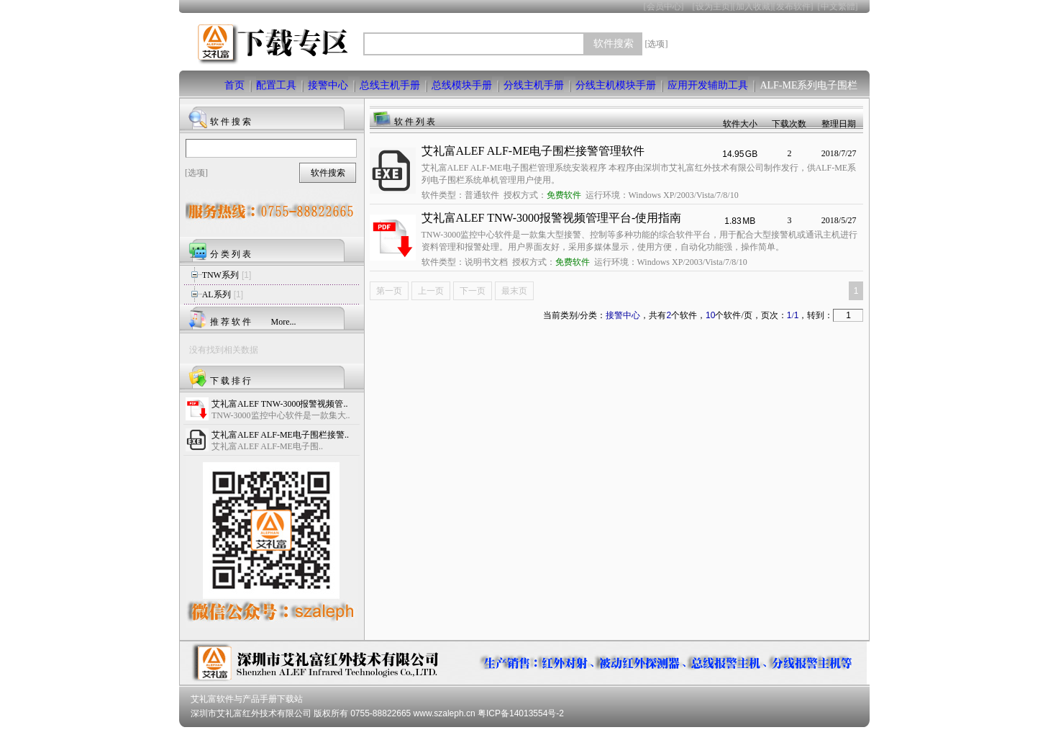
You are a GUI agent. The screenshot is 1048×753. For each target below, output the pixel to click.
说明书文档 (486, 262)
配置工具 (276, 85)
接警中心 (328, 85)
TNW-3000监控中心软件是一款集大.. (280, 415)
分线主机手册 (534, 85)
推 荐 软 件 (230, 322)
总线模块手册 (462, 85)
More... (283, 322)
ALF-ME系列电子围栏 (808, 85)
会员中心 (664, 6)
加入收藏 (753, 6)
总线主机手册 (390, 85)
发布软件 (793, 6)
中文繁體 (838, 6)
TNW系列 (220, 275)
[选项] (656, 44)
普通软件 (482, 195)
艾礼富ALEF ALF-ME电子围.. (267, 446)
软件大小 (740, 124)
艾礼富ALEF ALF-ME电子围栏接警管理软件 (533, 151)
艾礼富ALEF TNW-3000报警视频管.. (279, 404)
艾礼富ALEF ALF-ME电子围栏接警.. (280, 435)
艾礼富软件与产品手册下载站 (247, 699)
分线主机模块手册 (615, 85)
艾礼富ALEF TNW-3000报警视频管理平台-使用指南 (552, 218)
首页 (234, 85)
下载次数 (789, 124)
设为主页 (713, 6)
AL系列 (216, 294)
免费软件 (564, 195)
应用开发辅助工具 (707, 85)
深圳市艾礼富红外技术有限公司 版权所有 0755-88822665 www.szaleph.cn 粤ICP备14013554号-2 (378, 713)
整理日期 (838, 124)
